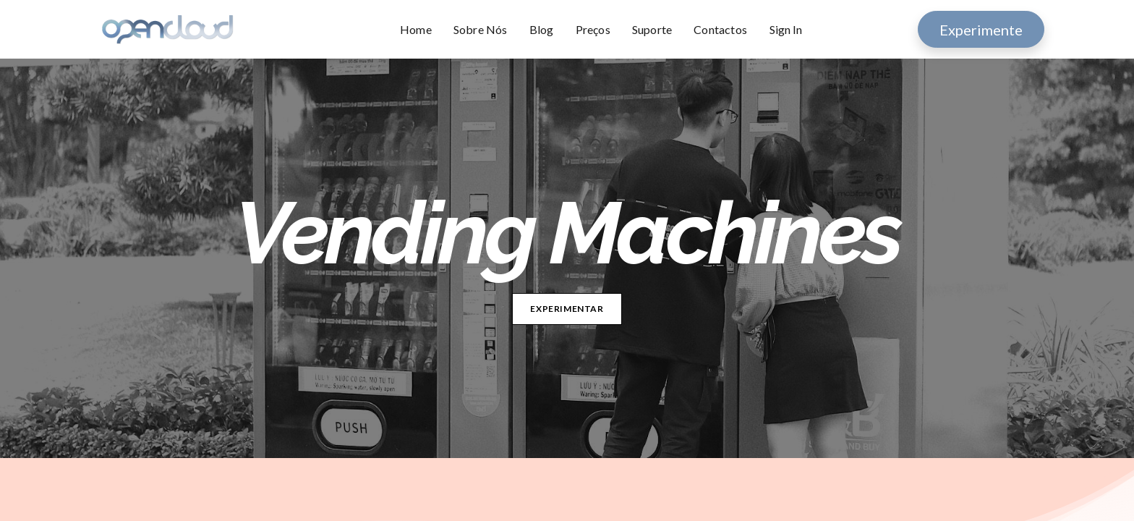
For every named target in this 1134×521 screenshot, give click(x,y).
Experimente (981, 29)
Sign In (786, 29)
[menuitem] (421, 30)
